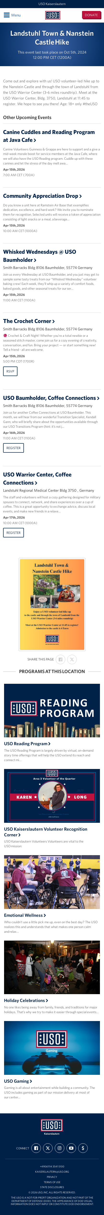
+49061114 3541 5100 (52, 1166)
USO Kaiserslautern (52, 4)
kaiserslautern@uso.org (52, 1171)
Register (13, 448)
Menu (12, 15)
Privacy (52, 1177)
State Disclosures (52, 1187)
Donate (91, 15)
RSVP (10, 371)
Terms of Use (52, 1182)
